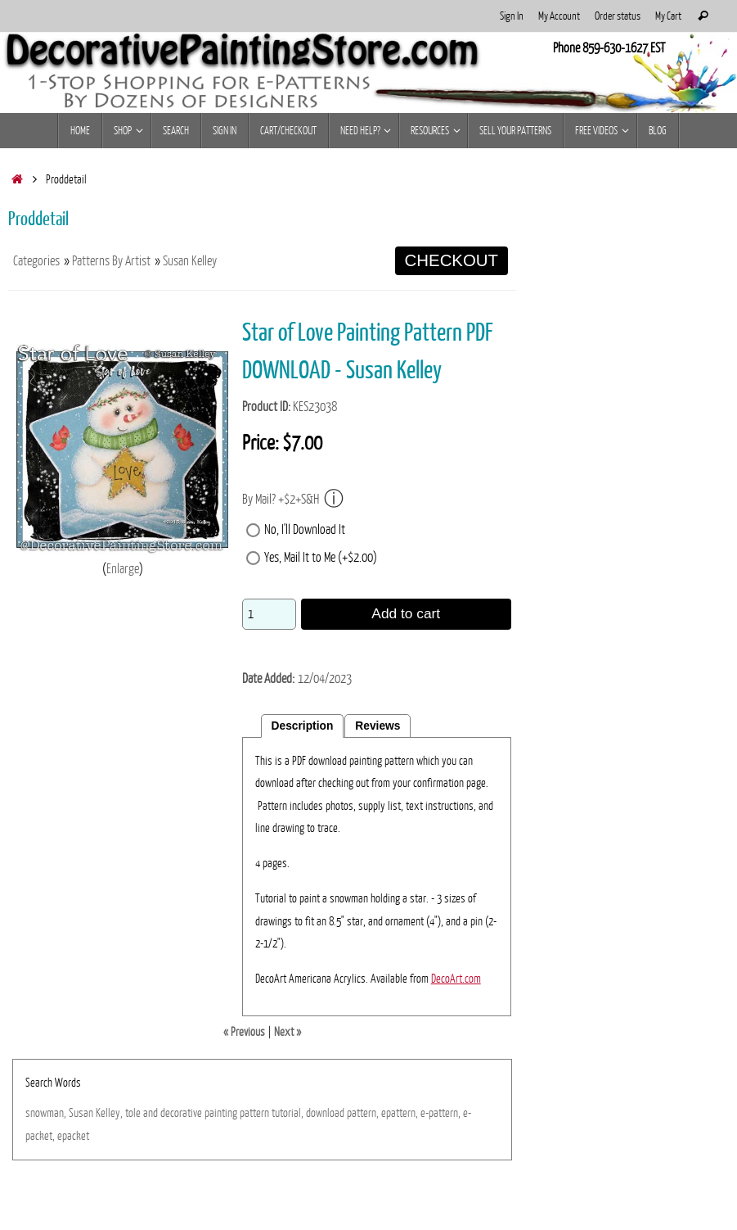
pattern (254, 1112)
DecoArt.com (456, 978)
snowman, (45, 1112)
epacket (73, 1135)
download (325, 1112)
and (150, 1112)
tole (133, 1112)
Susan (81, 1112)
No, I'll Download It (304, 529)
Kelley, (109, 1112)
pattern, (363, 1112)
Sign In (512, 16)
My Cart (668, 16)
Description (303, 726)
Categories (36, 261)
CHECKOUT (451, 260)
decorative (181, 1112)
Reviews (377, 726)
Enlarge (122, 569)
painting (220, 1112)
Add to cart (405, 613)
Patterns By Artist (111, 261)
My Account (559, 16)
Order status (617, 16)
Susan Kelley (190, 261)
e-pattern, (440, 1112)
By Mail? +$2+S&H (293, 499)
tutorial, (287, 1112)
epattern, (399, 1112)
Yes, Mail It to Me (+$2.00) (320, 557)
